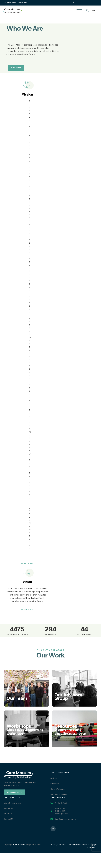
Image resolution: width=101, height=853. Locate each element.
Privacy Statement (59, 844)
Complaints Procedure (77, 844)
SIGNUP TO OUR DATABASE (16, 3)
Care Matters (19, 844)
